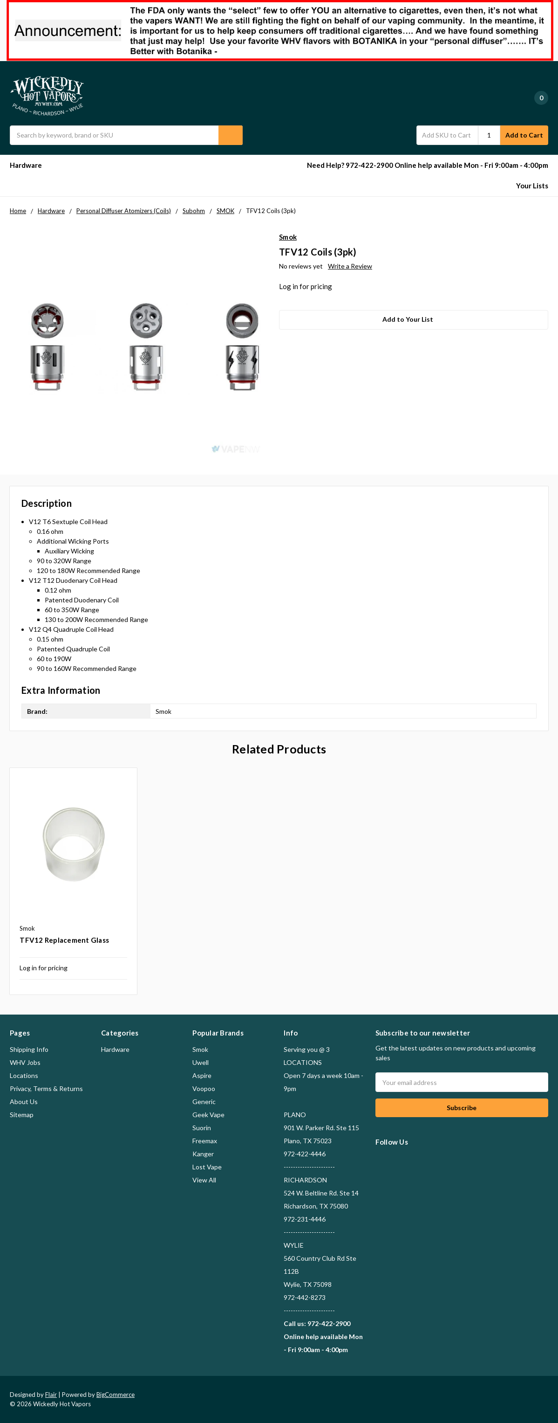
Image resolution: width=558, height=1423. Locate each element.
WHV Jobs (25, 1062)
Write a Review (350, 266)
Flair (51, 1394)
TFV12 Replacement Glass (64, 940)
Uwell (200, 1062)
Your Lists (532, 185)
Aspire (201, 1075)
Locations (24, 1075)
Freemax (204, 1141)
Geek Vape (208, 1115)
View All (204, 1180)
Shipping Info (29, 1049)
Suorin (201, 1128)
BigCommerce (115, 1394)
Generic (204, 1101)
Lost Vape (207, 1167)
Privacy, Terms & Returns (46, 1088)
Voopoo (203, 1088)
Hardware (30, 165)
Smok (200, 1049)
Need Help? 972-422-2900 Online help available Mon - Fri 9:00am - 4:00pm (427, 165)
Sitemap (22, 1115)
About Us (24, 1101)
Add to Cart (524, 135)
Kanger (203, 1154)
